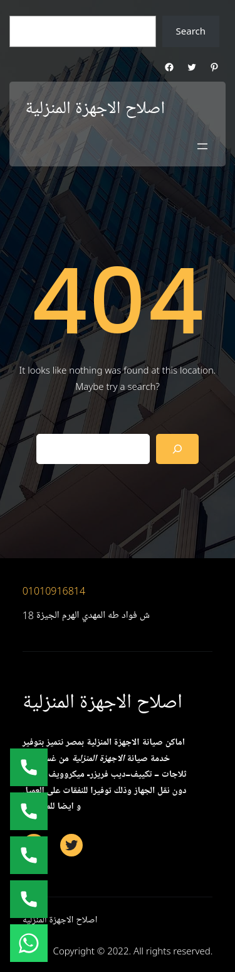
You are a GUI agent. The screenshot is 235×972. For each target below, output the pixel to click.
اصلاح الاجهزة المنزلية (95, 109)
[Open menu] (202, 146)
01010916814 (54, 591)
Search (191, 30)
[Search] (177, 449)
